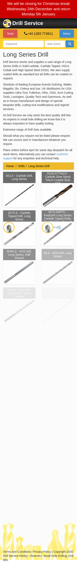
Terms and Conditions (17, 551)
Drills (21, 166)
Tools (10, 33)
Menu (66, 33)
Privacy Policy (42, 551)
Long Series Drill (38, 166)
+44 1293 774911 (40, 33)
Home (10, 166)
